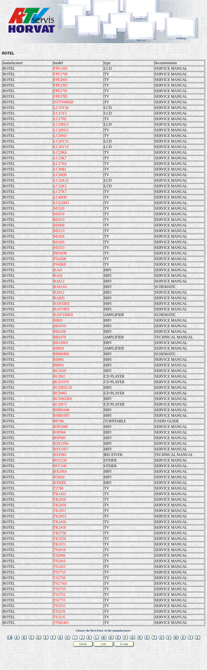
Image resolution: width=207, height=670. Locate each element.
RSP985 (60, 438)
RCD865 (60, 393)
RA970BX (61, 309)
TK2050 (60, 505)
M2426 (59, 236)
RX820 (59, 477)
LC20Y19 (61, 147)
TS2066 (60, 555)
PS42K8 (60, 264)
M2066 (59, 225)
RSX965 (60, 455)
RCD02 (59, 376)
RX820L (60, 483)
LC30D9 (60, 175)
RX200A (60, 471)
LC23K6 (60, 152)
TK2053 (60, 516)
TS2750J (60, 583)
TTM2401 (61, 623)
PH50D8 (60, 253)
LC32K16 (61, 180)
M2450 (59, 242)
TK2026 (60, 499)
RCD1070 (61, 382)
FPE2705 (61, 91)
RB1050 (60, 331)
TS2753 (60, 589)
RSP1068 (61, 427)
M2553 (59, 248)
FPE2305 (61, 85)
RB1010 (60, 326)
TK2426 (60, 522)
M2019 (59, 214)
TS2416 (60, 561)
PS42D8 (60, 259)
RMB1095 (61, 415)
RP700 (59, 421)
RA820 (59, 298)
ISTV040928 (63, 102)
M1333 (59, 208)
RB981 (59, 359)
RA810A (60, 287)
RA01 (58, 270)
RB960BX (61, 354)
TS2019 (60, 550)
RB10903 (61, 343)
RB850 (59, 348)
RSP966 (60, 432)
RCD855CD (63, 387)
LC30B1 (60, 169)
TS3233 (60, 606)
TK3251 (60, 544)
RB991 (59, 365)
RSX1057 (61, 449)
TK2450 (60, 527)
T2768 (58, 488)
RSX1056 (61, 443)
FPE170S (61, 74)
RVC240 (60, 466)
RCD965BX (63, 399)
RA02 (58, 276)
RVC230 (60, 460)
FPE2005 (61, 80)
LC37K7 (60, 192)
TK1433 (60, 494)
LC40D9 (60, 197)
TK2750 (60, 533)
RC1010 (60, 371)
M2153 (59, 231)
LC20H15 (61, 124)
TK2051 (60, 511)
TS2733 (60, 572)
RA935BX (61, 303)
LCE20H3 (61, 203)
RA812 (59, 292)
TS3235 (60, 611)
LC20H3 (60, 136)
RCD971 (60, 404)
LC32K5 (60, 186)
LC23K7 (60, 158)
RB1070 (60, 337)
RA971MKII (63, 315)
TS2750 (60, 578)
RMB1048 (61, 410)
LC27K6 (60, 164)
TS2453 (60, 567)
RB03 (58, 320)
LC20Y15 (61, 141)
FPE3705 (61, 96)
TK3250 (60, 539)
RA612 (59, 281)
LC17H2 (60, 119)
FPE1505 (61, 68)
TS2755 (60, 595)
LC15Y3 (60, 113)
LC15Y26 (61, 108)
